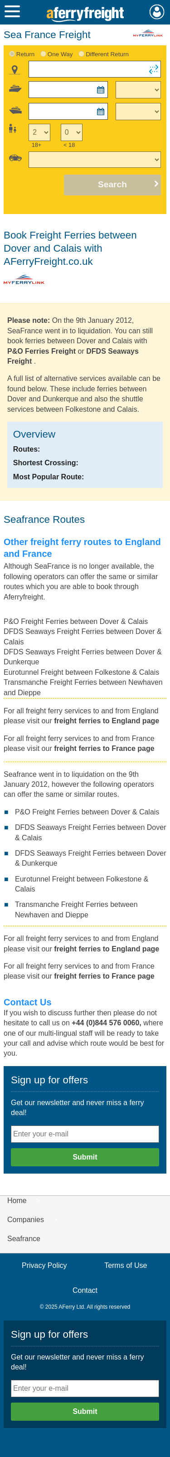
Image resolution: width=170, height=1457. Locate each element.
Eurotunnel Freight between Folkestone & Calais (81, 672)
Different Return (107, 54)
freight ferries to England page (106, 721)
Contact (85, 1290)
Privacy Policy (44, 1265)
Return (25, 54)
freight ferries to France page (104, 748)
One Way (60, 54)
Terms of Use (125, 1265)
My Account (157, 11)
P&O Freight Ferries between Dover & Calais (76, 621)
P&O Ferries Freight (41, 351)
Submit (85, 1157)
